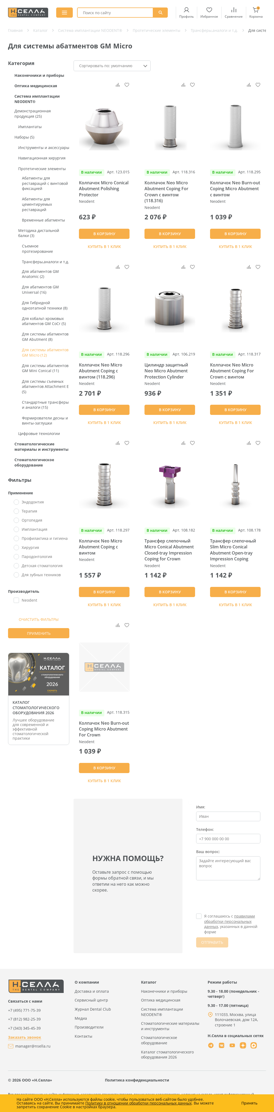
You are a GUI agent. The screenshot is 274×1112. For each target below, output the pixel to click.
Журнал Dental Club (93, 1009)
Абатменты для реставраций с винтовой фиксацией (45, 183)
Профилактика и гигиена (45, 538)
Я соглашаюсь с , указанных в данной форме (230, 924)
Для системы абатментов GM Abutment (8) (45, 336)
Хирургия (30, 547)
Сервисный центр (91, 1000)
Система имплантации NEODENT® (37, 99)
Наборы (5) (24, 137)
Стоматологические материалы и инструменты (41, 446)
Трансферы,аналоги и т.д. (45, 261)
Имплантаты (30, 126)
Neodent (29, 600)
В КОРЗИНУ (104, 233)
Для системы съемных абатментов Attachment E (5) (45, 386)
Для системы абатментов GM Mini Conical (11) (45, 368)
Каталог (149, 982)
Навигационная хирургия (42, 158)
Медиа (81, 1018)
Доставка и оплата (92, 991)
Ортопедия (32, 520)
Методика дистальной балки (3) (38, 233)
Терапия (29, 511)
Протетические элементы (42, 168)
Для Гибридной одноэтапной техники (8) (44, 305)
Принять (249, 1103)
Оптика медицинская (35, 85)
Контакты (83, 1036)
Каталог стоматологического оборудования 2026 (167, 1054)
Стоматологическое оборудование (34, 462)
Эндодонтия (33, 502)
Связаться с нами (25, 1001)
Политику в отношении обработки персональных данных (138, 1103)
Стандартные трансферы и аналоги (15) (45, 405)
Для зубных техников (41, 574)
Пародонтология (37, 556)
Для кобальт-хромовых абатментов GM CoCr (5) (44, 321)
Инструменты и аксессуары (43, 147)
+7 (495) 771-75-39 (24, 1010)
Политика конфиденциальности (137, 1080)
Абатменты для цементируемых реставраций (37, 204)
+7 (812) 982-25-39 (24, 1019)
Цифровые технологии (39, 433)
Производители (89, 1027)
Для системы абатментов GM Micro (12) (45, 352)
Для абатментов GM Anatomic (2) (40, 274)
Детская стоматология (42, 565)
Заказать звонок (24, 1037)
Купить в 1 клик (104, 246)
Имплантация (34, 529)
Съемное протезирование (37, 248)
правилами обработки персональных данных (229, 921)
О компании (87, 982)
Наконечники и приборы (39, 75)
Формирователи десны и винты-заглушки (45, 420)
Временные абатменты (43, 220)
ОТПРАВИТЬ (212, 942)
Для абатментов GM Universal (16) (40, 289)
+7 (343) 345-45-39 (24, 1028)
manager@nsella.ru (33, 1046)
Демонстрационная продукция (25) (32, 113)
